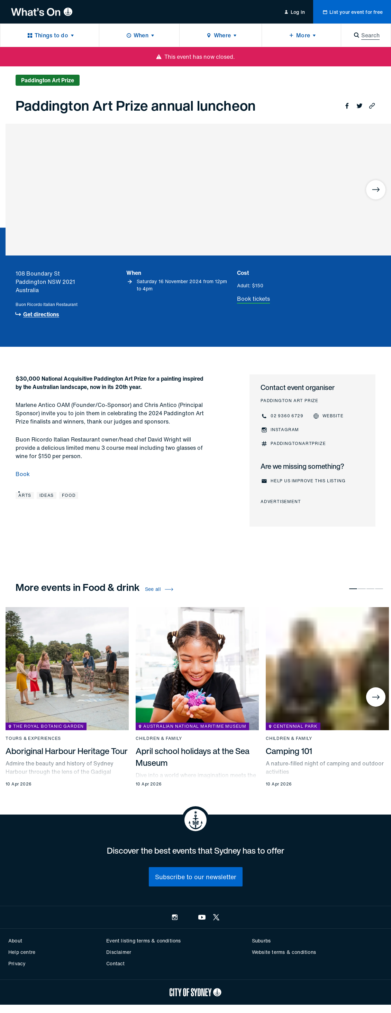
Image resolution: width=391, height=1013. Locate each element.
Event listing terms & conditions (143, 940)
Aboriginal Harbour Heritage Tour (67, 751)
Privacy (17, 963)
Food (68, 495)
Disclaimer (118, 952)
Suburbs (261, 940)
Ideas (46, 495)
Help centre (21, 952)
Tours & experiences (33, 738)
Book (23, 474)
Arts (24, 495)
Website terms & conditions (284, 952)
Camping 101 (289, 751)
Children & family (159, 738)
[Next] (375, 189)
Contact (115, 963)
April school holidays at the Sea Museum (192, 757)
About (15, 940)
